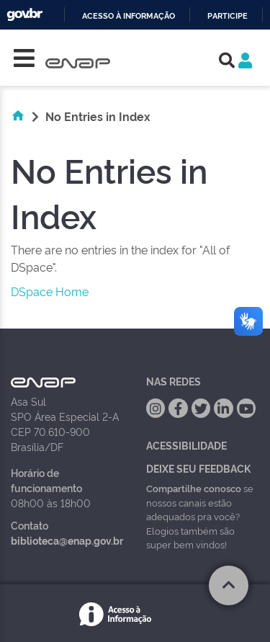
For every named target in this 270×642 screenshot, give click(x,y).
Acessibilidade (186, 445)
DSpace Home (50, 291)
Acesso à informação (128, 16)
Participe (227, 16)
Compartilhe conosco (193, 487)
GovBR (24, 15)
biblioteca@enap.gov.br (67, 540)
